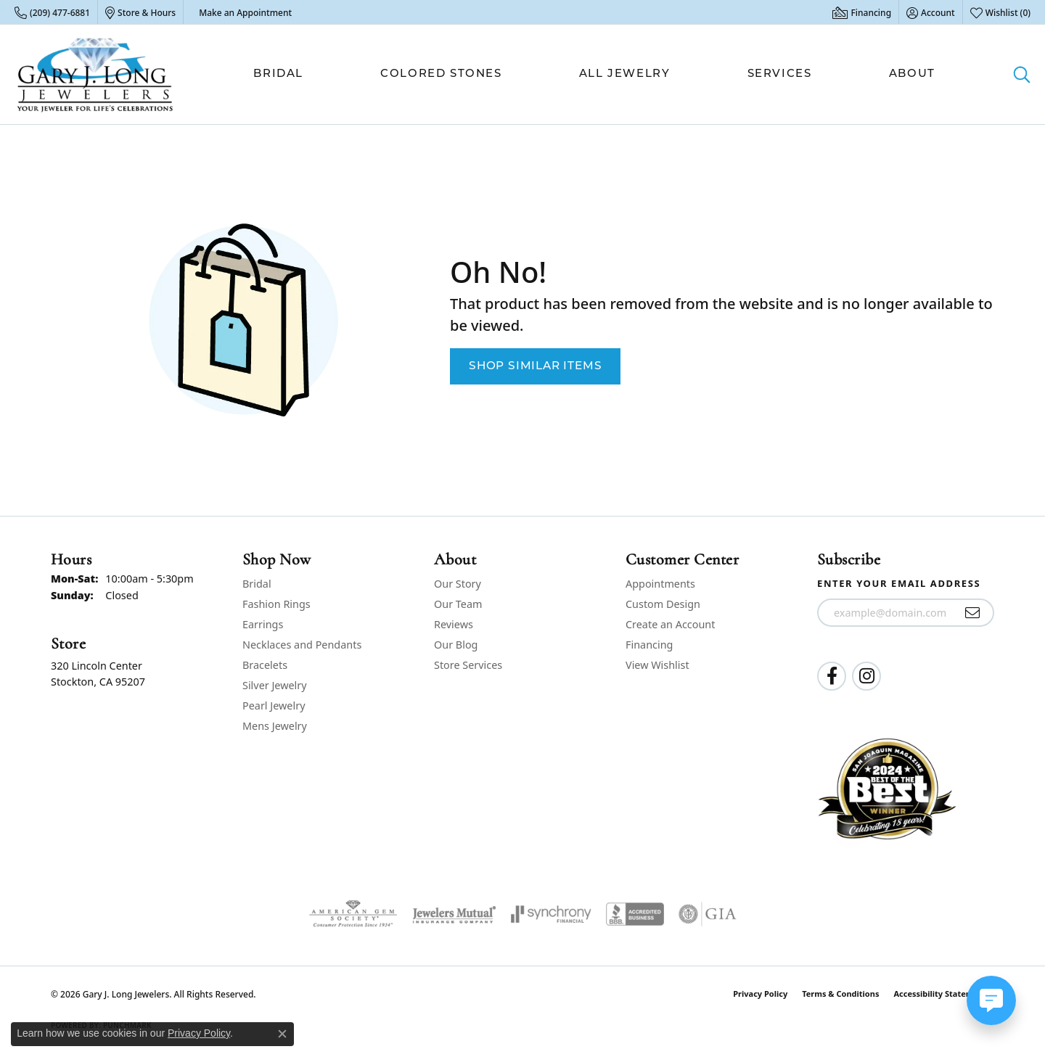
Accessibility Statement (940, 993)
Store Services (468, 665)
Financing (649, 644)
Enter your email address (898, 583)
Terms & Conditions (840, 993)
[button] (930, 12)
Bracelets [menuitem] (264, 665)
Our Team (458, 604)
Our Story (457, 584)
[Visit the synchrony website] (551, 914)
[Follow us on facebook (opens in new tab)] (831, 676)
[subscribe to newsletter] (973, 613)
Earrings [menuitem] (262, 624)
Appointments (660, 584)
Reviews (453, 624)
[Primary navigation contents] (594, 74)
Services (779, 74)
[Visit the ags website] (353, 914)
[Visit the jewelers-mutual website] (454, 914)
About (912, 74)
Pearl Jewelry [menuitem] (273, 705)
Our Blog (456, 644)
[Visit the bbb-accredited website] (635, 914)
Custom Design (663, 604)
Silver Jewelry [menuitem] (274, 685)
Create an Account (670, 624)
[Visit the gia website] (708, 914)
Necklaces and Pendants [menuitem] (301, 644)
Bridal (278, 74)
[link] (52, 12)
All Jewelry (625, 74)
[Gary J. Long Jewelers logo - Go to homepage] (95, 74)
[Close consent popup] (282, 1033)
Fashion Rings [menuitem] (276, 604)
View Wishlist (657, 665)
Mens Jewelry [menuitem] (274, 726)
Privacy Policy (760, 993)
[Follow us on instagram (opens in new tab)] (866, 676)
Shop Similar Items (535, 366)
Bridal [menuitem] (256, 584)
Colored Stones (440, 74)
